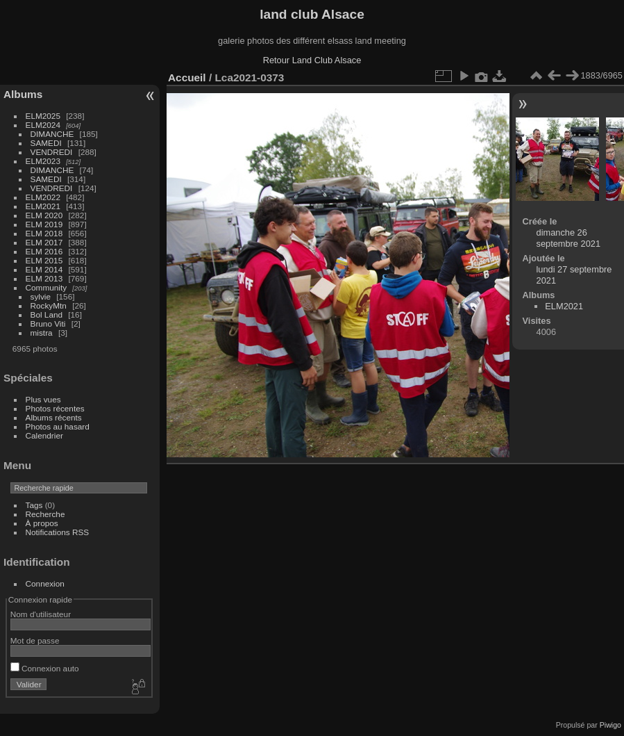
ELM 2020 (44, 215)
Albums (22, 94)
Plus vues (43, 399)
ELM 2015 (44, 260)
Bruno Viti (48, 323)
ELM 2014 (44, 269)
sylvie (41, 296)
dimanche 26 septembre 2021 (568, 238)
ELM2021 (43, 206)
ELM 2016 (44, 251)
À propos (42, 523)
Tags (34, 504)
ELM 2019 (44, 224)
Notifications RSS (58, 532)
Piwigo (610, 725)
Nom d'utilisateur (40, 614)
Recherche (45, 513)
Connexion (45, 583)
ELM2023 (43, 160)
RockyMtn (49, 305)
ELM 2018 (44, 233)
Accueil (187, 77)
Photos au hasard (58, 426)
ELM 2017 (44, 242)
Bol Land (46, 314)
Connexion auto (44, 668)
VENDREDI (52, 151)
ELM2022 (43, 197)
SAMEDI (46, 142)
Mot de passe (35, 640)
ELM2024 (43, 124)
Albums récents (54, 417)
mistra (42, 332)
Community (46, 287)
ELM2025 (43, 115)
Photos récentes (55, 408)
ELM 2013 (44, 278)
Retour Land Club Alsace (312, 60)
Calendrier (44, 435)
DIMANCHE (52, 133)
